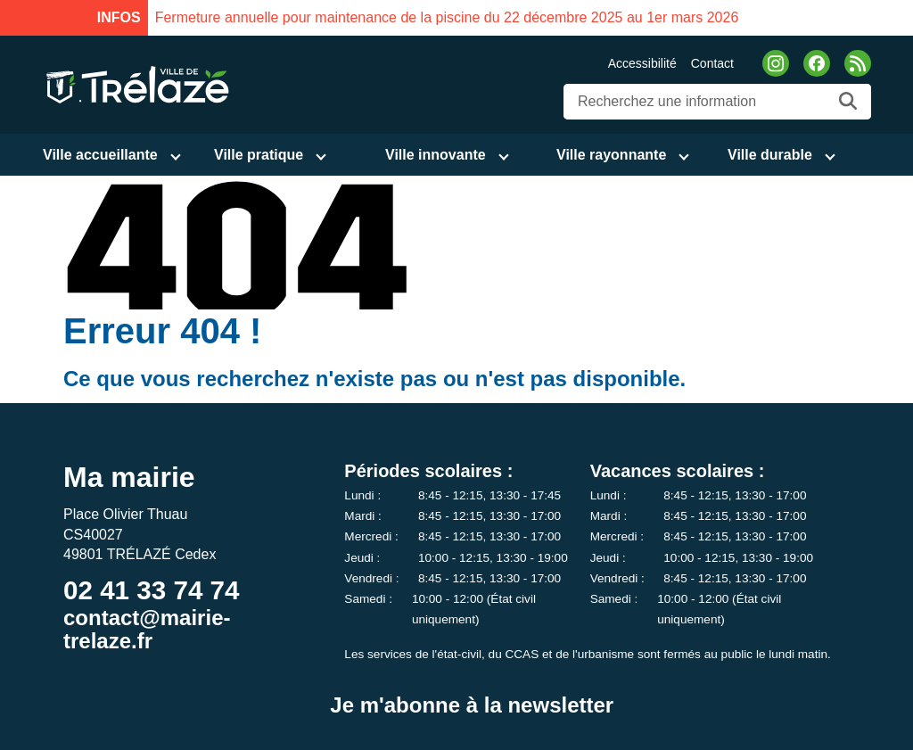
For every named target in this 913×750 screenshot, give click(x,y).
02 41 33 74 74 (151, 590)
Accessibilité (642, 63)
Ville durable (770, 154)
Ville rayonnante (611, 154)
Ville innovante (435, 154)
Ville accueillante (100, 154)
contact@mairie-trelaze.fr (146, 629)
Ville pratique (258, 154)
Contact (712, 63)
